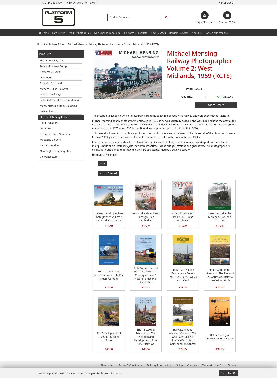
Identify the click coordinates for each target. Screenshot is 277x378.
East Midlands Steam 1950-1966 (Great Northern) (183, 217)
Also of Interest (108, 173)
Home (44, 32)
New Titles (46, 77)
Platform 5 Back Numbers (55, 134)
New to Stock (158, 32)
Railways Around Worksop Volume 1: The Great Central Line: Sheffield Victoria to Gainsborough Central (182, 336)
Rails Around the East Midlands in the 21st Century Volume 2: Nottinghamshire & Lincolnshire (146, 275)
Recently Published (51, 83)
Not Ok (232, 373)
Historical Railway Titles (53, 117)
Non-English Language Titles (56, 151)
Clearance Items (49, 156)
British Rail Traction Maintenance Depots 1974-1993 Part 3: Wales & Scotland (183, 275)
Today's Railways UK (51, 60)
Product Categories (79, 32)
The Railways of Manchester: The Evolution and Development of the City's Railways (145, 336)
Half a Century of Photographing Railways (220, 336)
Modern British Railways (54, 88)
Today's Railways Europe (54, 66)
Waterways (46, 128)
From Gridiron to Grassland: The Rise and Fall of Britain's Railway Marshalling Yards (220, 275)
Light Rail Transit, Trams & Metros (59, 100)
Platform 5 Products (135, 32)
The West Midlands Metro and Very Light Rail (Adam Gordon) (108, 275)
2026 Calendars (49, 111)
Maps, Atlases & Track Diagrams (58, 105)
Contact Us (227, 2)
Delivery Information (159, 365)
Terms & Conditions (130, 365)
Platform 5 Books (50, 72)
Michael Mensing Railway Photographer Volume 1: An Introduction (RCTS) (108, 217)
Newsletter (58, 32)
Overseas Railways (50, 94)
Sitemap (232, 365)
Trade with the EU (212, 365)
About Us (197, 32)
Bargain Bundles (178, 32)
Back (102, 163)
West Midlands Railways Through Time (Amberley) (146, 217)
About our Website (217, 32)
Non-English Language (107, 32)
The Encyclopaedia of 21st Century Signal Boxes (109, 337)
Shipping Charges (186, 365)
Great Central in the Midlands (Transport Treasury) (219, 217)
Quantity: (187, 96)
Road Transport (49, 122)
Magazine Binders (50, 139)
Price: (189, 88)
